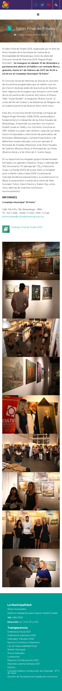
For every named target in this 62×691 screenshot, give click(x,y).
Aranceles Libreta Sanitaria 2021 (23, 664)
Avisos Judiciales (15, 653)
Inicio (21, 34)
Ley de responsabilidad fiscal (22, 646)
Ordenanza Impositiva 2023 (21, 635)
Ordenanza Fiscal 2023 (19, 631)
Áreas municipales (16, 609)
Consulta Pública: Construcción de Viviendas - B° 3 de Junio (33, 672)
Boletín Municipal (16, 649)
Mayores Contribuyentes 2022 (23, 660)
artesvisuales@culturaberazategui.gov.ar (23, 216)
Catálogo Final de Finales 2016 (26, 227)
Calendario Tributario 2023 (20, 639)
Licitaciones (13, 656)
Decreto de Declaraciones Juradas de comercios (32, 676)
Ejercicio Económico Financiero (23, 642)
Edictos (11, 667)
